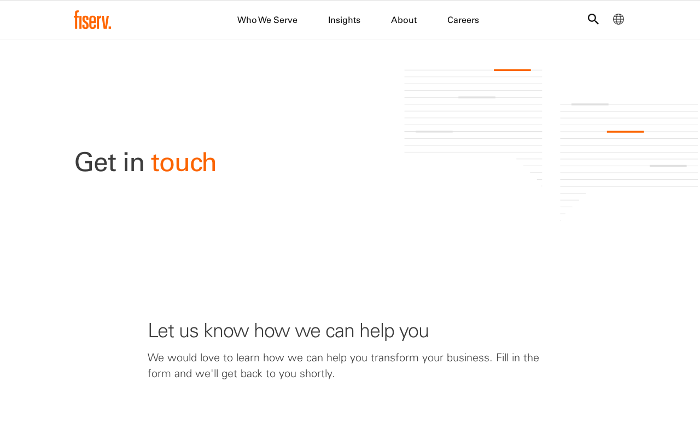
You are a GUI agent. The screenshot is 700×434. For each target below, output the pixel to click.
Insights (344, 19)
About (404, 19)
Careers (463, 19)
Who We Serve (267, 19)
